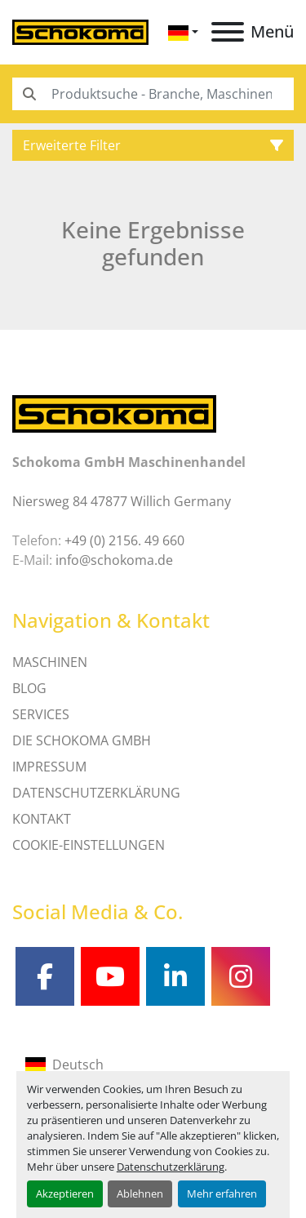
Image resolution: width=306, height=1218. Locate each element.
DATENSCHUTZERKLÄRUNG (96, 793)
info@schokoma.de (114, 560)
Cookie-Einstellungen (88, 845)
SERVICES (40, 714)
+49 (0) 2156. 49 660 (124, 540)
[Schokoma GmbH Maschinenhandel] (114, 413)
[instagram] (240, 976)
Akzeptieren (65, 1193)
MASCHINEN (49, 662)
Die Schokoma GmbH (81, 740)
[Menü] (227, 32)
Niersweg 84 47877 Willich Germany (121, 501)
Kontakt (41, 819)
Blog (29, 688)
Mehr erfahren (222, 1193)
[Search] (153, 94)
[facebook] (45, 976)
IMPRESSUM (49, 767)
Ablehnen (140, 1193)
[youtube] (110, 976)
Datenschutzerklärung (170, 1166)
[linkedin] (175, 976)
